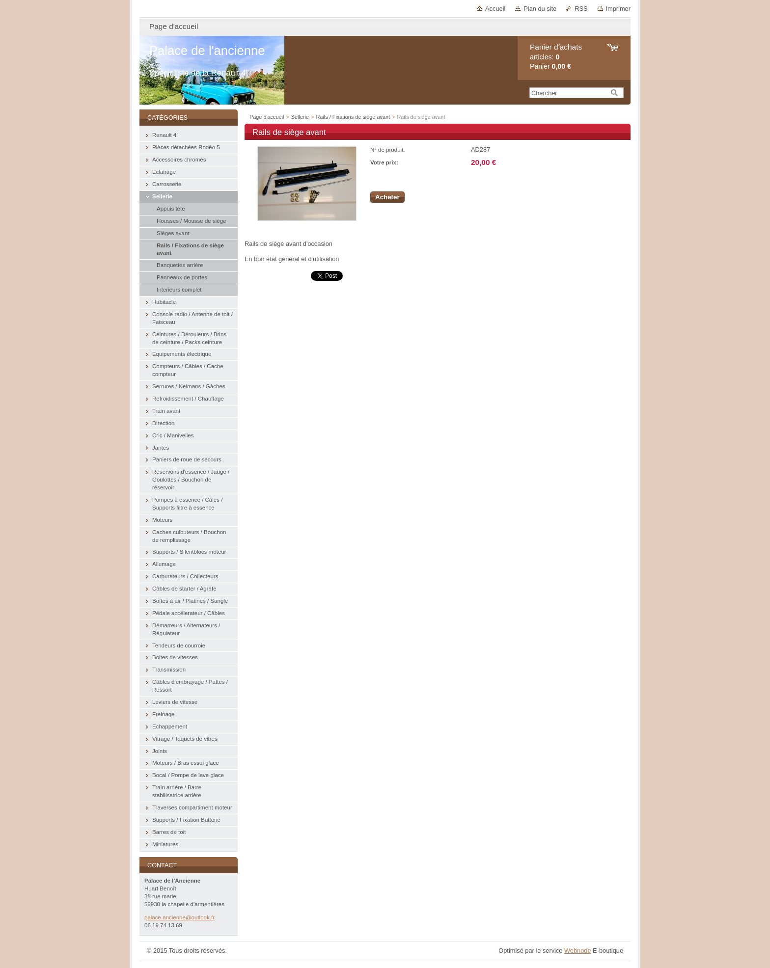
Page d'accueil (266, 117)
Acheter (387, 197)
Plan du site (539, 8)
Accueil (495, 8)
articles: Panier (556, 56)
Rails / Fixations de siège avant (354, 117)
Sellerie (300, 117)
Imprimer (618, 8)
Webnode (577, 950)
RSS (581, 8)
